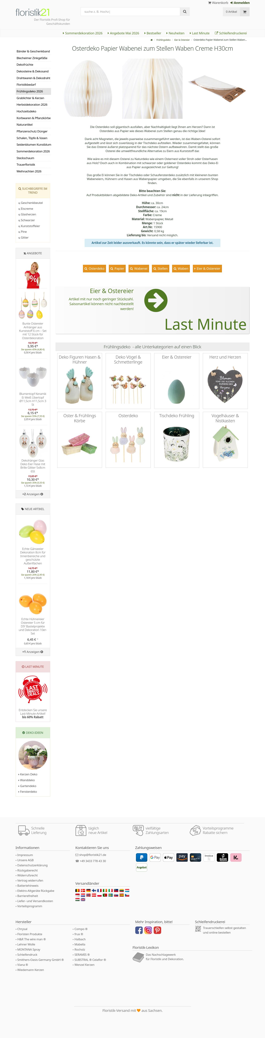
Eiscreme (25, 209)
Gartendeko (27, 786)
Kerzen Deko (27, 774)
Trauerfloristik (26, 164)
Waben (182, 268)
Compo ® (81, 929)
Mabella (79, 944)
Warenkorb (218, 3)
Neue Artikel (34, 509)
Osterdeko (96, 268)
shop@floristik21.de (92, 855)
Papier (119, 268)
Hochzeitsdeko (26, 111)
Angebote (34, 253)
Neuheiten (175, 33)
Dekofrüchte (25, 64)
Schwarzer (26, 220)
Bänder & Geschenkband (33, 51)
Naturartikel (25, 124)
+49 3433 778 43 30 (93, 861)
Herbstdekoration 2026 (32, 104)
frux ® (78, 934)
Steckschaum (25, 158)
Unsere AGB (25, 860)
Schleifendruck (27, 955)
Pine (22, 232)
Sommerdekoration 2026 (82, 33)
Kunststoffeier (29, 226)
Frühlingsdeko (161, 39)
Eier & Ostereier (181, 39)
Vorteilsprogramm (29, 906)
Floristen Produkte (29, 934)
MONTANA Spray (28, 949)
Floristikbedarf (26, 84)
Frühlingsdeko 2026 (30, 91)
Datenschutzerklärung (32, 865)
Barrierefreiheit (27, 896)
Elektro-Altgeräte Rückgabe (35, 891)
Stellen (162, 268)
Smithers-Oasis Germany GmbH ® (40, 960)
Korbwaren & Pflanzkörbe (34, 118)
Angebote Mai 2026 (123, 33)
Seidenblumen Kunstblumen (34, 144)
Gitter (23, 237)
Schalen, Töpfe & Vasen (32, 138)
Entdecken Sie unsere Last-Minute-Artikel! (33, 713)
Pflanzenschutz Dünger (32, 131)
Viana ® (22, 965)
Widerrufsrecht (27, 875)
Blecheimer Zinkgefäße (32, 58)
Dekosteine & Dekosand (33, 71)
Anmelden (240, 3)
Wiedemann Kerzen (30, 970)
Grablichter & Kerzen (30, 98)
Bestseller (152, 33)
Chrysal (22, 929)
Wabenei (140, 268)
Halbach (80, 939)
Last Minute (200, 33)
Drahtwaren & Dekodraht (33, 78)
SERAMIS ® (82, 955)
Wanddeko (26, 780)
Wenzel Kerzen (84, 965)
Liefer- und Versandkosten (35, 901)
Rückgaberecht (27, 870)
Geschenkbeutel (30, 203)
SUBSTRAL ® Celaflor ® (90, 960)
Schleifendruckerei (231, 33)
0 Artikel (231, 12)
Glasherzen (27, 214)
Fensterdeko (27, 792)
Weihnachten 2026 (29, 171)
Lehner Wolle (26, 944)
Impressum (25, 855)
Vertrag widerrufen (30, 880)
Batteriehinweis (27, 885)
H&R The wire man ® (31, 939)
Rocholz (79, 949)
